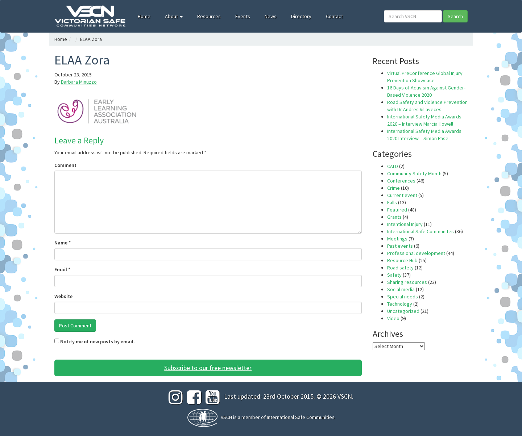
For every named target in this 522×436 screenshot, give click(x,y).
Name (62, 242)
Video (393, 318)
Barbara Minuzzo (79, 82)
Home (144, 16)
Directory (301, 16)
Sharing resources (407, 282)
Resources (209, 16)
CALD (392, 166)
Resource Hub (402, 260)
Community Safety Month (414, 173)
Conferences (401, 180)
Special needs (402, 296)
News (271, 16)
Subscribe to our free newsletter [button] (208, 368)
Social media (401, 289)
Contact (334, 16)
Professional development (416, 253)
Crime (393, 188)
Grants (394, 217)
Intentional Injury (405, 224)
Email (62, 269)
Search (455, 16)
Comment (65, 165)
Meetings (397, 238)
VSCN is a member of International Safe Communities (278, 417)
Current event (402, 195)
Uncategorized (403, 311)
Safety (394, 275)
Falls (392, 202)
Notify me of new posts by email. (97, 341)
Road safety (400, 267)
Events (242, 16)
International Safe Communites (420, 231)
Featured (397, 209)
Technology (399, 304)
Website (63, 296)
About (174, 16)
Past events (400, 246)
